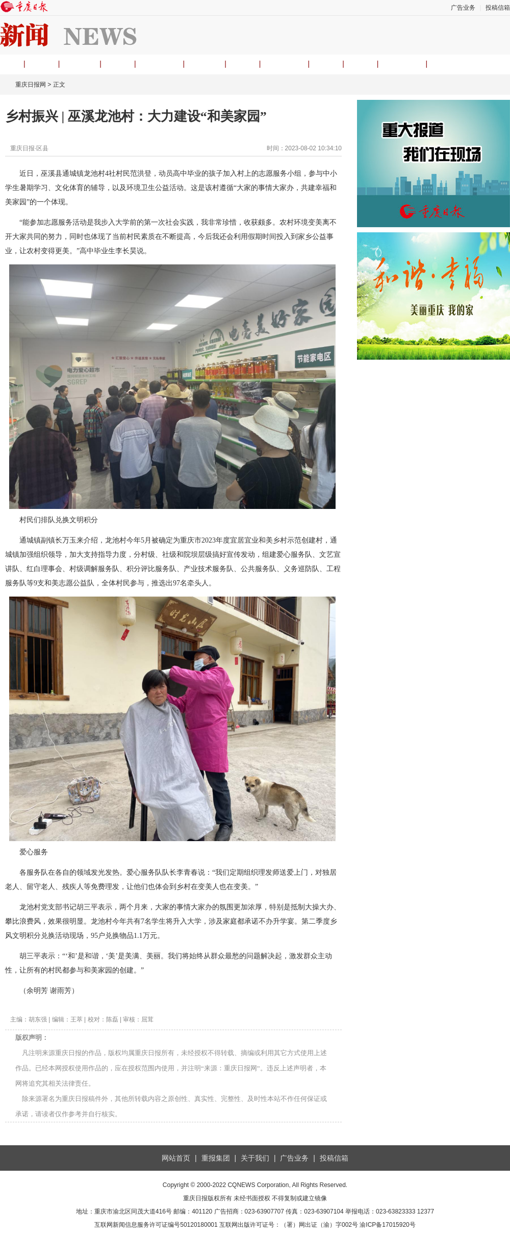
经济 (243, 64)
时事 (118, 64)
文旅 (326, 64)
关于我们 (255, 1158)
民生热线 (284, 64)
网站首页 (176, 1158)
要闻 (42, 64)
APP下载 (402, 64)
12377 (425, 1211)
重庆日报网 (30, 84)
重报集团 (215, 1158)
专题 (360, 64)
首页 (7, 64)
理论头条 (159, 64)
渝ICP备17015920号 (387, 1224)
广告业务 (463, 7)
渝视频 (204, 64)
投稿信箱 (498, 7)
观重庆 (79, 64)
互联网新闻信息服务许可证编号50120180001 (155, 1224)
